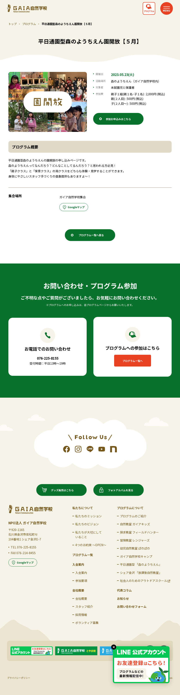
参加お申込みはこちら (118, 119)
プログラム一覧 (82, 555)
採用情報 (81, 615)
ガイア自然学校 (136, 556)
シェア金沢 (141, 573)
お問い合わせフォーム (131, 606)
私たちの (88, 516)
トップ (12, 24)
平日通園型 (141, 564)
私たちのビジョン (87, 524)
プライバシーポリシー (18, 677)
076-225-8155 (26, 547)
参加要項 (81, 581)
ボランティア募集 (87, 623)
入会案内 (81, 573)
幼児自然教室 (135, 548)
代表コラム (124, 590)
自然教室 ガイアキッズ (135, 524)
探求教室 (139, 532)
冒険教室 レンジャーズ (135, 540)
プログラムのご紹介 (133, 516)
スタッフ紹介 (84, 606)
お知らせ (123, 598)
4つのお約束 (90, 545)
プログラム (29, 24)
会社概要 (81, 598)
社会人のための (145, 581)
